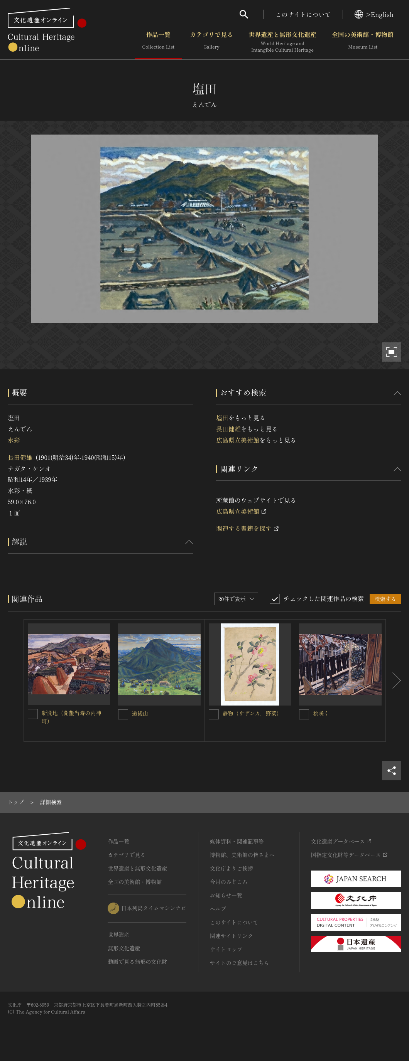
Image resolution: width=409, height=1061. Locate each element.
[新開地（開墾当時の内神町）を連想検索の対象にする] (33, 714)
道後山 (140, 713)
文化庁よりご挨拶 (231, 868)
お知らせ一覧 (226, 895)
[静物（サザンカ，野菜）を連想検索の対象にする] (214, 714)
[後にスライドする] (393, 680)
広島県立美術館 (237, 440)
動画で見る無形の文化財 (137, 961)
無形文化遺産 (124, 948)
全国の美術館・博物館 (363, 42)
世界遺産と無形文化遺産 (282, 42)
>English (374, 14)
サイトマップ (226, 949)
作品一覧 (158, 42)
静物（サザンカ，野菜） (252, 713)
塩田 (222, 417)
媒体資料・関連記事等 (237, 841)
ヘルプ (218, 909)
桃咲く (321, 713)
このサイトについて (303, 14)
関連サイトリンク (231, 936)
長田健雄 (20, 457)
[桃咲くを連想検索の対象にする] (304, 714)
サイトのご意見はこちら (239, 963)
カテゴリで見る (211, 42)
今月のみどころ (229, 882)
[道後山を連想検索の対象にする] (123, 714)
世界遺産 (118, 934)
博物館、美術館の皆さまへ (242, 855)
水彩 (14, 440)
